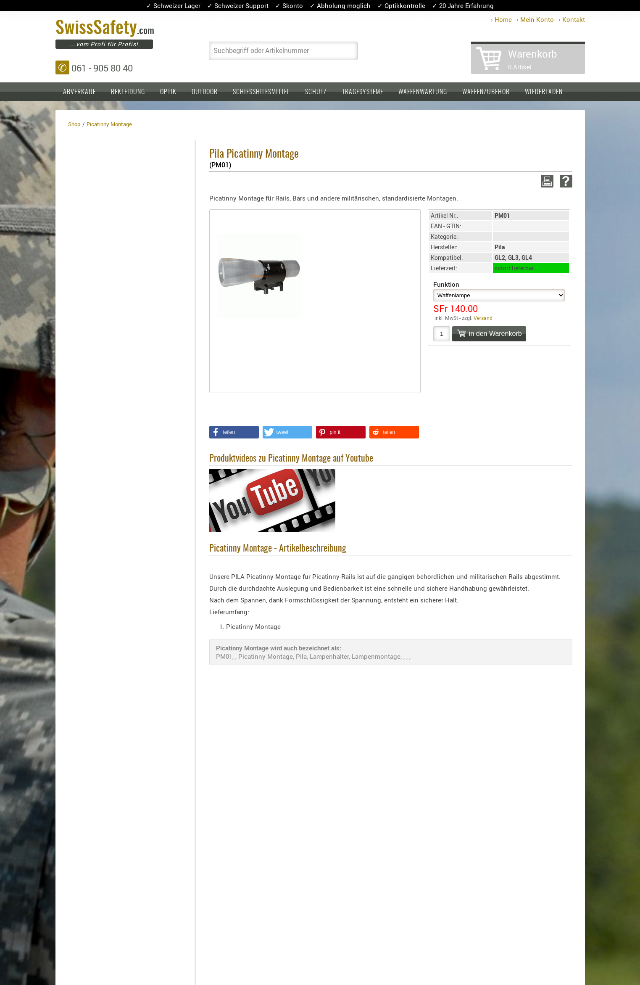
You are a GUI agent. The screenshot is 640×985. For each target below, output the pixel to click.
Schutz (316, 92)
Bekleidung (128, 92)
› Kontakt (571, 19)
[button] (234, 432)
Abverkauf (79, 92)
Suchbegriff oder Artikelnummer (261, 50)
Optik (168, 92)
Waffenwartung (422, 92)
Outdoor (205, 92)
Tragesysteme (362, 92)
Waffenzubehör (486, 92)
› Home (501, 19)
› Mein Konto (535, 19)
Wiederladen (544, 92)
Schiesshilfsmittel (261, 92)
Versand (483, 317)
